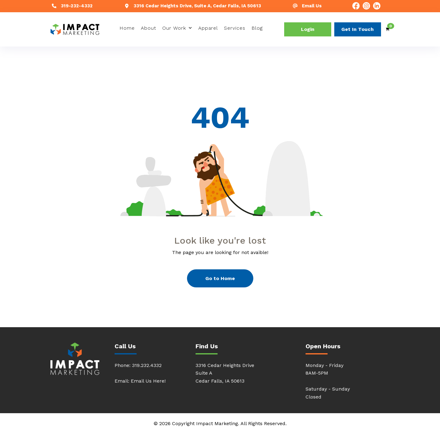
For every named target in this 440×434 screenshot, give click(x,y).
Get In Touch (357, 29)
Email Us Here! (148, 381)
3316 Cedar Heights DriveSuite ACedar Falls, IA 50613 (225, 373)
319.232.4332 (147, 365)
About (148, 28)
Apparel (208, 28)
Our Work (174, 28)
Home (127, 28)
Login (307, 29)
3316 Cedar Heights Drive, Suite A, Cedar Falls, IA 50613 (197, 6)
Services (234, 28)
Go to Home (220, 278)
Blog (257, 28)
